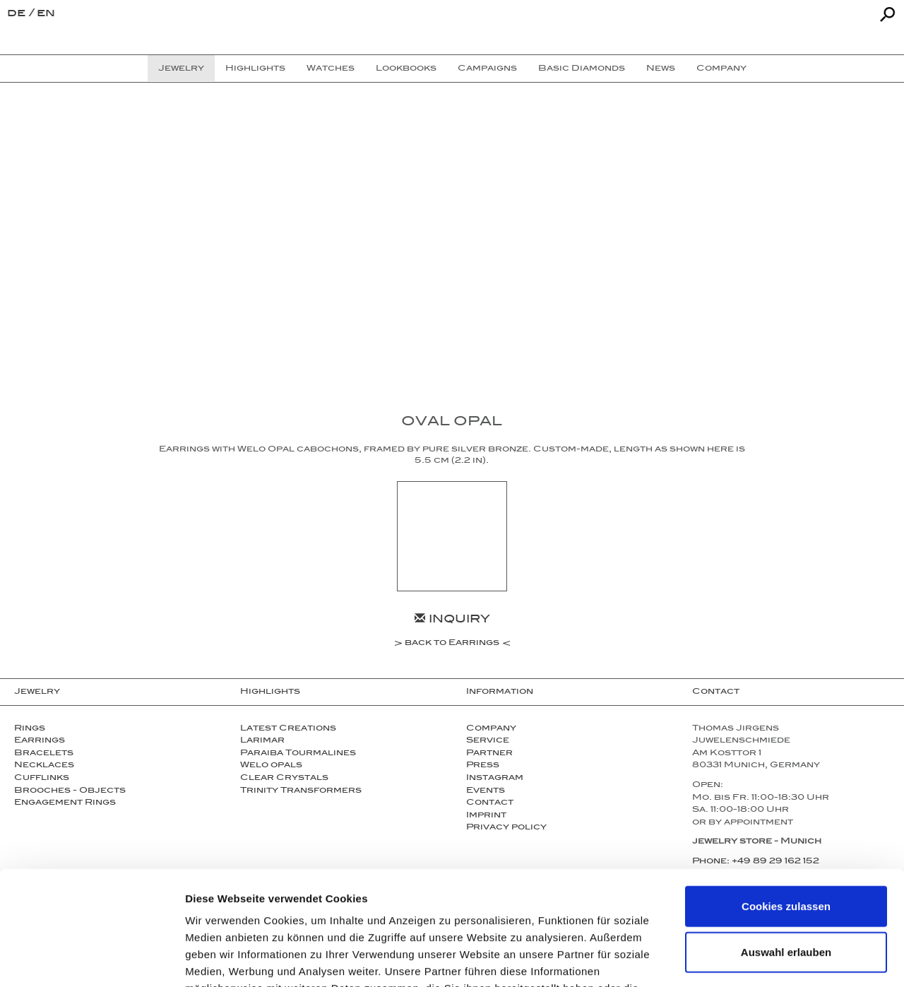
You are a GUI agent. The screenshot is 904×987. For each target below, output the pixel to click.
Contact (715, 692)
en (46, 14)
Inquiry (452, 621)
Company (491, 729)
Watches (331, 69)
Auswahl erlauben (786, 850)
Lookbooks (406, 69)
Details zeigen (751, 959)
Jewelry (37, 692)
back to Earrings (452, 644)
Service (487, 741)
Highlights (270, 692)
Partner (489, 753)
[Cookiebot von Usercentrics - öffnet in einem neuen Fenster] (91, 959)
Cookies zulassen (786, 803)
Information (499, 692)
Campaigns (487, 69)
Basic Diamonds (581, 69)
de (18, 14)
